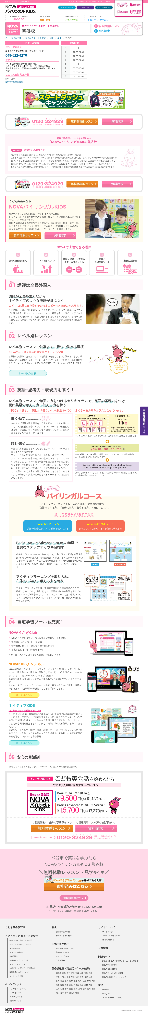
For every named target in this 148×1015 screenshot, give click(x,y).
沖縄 (77, 993)
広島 (57, 989)
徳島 (75, 989)
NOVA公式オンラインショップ (114, 977)
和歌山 (76, 985)
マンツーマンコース (17, 964)
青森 (64, 973)
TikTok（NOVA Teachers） (112, 998)
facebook (105, 990)
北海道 (58, 973)
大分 (57, 993)
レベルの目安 (27, 373)
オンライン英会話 (16, 952)
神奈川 (58, 977)
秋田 (77, 973)
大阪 (93, 981)
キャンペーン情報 (16, 976)
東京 (90, 973)
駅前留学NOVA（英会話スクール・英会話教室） (121, 961)
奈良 (71, 985)
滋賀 (62, 985)
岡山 (90, 985)
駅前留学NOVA (67, 7)
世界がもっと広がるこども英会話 (23, 968)
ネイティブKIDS (62, 956)
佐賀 (93, 989)
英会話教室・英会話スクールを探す (71, 968)
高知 (80, 989)
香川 (66, 989)
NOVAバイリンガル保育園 (112, 973)
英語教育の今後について (19, 972)
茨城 (72, 977)
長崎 (89, 989)
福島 (86, 973)
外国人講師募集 (108, 940)
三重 (84, 981)
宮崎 (66, 993)
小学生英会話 (15, 948)
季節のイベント (16, 1001)
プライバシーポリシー (111, 936)
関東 (52, 38)
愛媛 (71, 989)
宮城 (72, 973)
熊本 (62, 993)
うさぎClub (60, 960)
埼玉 (60, 38)
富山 (62, 981)
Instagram (106, 994)
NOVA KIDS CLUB (109, 969)
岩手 (68, 973)
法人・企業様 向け (104, 7)
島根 (86, 985)
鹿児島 (71, 993)
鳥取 (81, 985)
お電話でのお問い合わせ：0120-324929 (74, 907)
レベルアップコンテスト (19, 960)
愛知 (75, 981)
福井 (71, 981)
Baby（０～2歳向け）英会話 (21, 940)
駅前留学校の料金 (63, 932)
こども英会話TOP (13, 38)
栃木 (77, 977)
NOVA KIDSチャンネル (65, 948)
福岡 (84, 989)
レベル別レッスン (16, 993)
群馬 (81, 977)
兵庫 (66, 985)
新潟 (57, 981)
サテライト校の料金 (64, 936)
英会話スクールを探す (35, 38)
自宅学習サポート (61, 944)
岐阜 (80, 981)
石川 (66, 981)
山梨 (90, 977)
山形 (81, 973)
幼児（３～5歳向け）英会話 (20, 944)
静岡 (89, 981)
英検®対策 (14, 956)
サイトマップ (107, 932)
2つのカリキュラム (17, 997)
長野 (86, 977)
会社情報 (103, 948)
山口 (62, 989)
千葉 (68, 977)
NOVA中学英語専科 (14, 82)
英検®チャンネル (62, 952)
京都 (57, 985)
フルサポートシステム (18, 989)
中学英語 (85, 7)
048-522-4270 (16, 55)
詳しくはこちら (24, 695)
